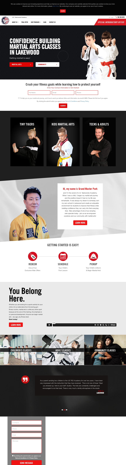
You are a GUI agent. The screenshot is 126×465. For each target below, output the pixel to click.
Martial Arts (21, 64)
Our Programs (36, 23)
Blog (44, 22)
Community (47, 64)
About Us (15, 23)
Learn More (80, 222)
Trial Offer (24, 22)
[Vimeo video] (81, 307)
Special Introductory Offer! (111, 22)
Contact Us (52, 22)
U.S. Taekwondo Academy (19, 17)
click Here (56, 6)
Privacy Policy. (84, 101)
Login (111, 17)
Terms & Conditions (71, 101)
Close (63, 11)
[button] (62, 409)
